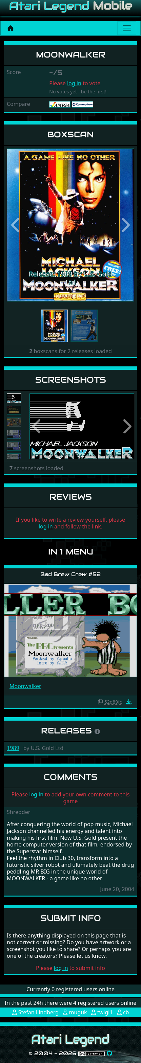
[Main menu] (126, 28)
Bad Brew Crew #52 (70, 574)
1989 (13, 748)
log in (74, 83)
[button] (16, 225)
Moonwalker (25, 686)
